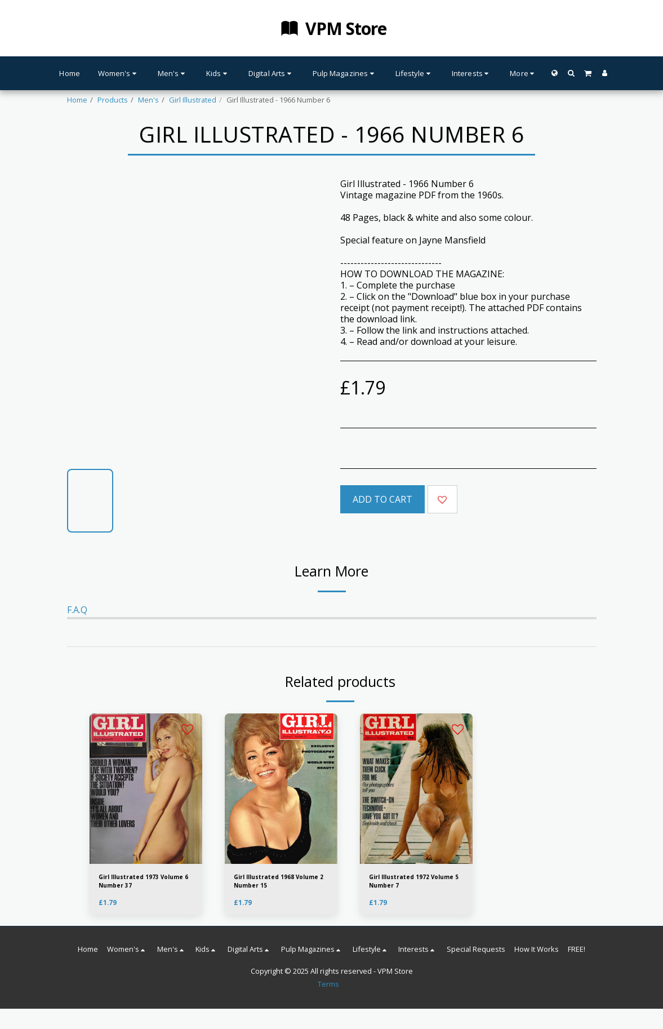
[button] (571, 73)
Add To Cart (382, 499)
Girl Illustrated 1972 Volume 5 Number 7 (405, 883)
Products (112, 100)
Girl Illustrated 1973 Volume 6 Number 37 (136, 883)
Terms (328, 989)
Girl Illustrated (192, 100)
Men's (148, 100)
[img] (281, 788)
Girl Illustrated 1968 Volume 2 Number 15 (271, 883)
